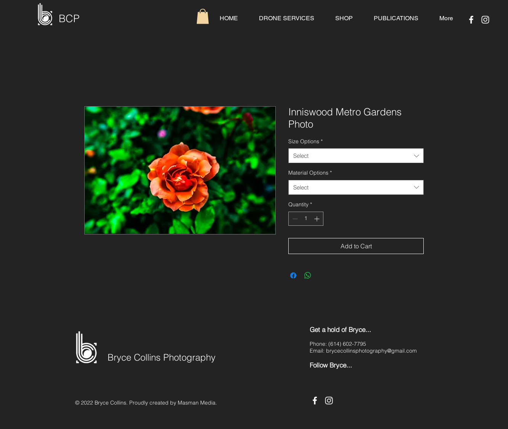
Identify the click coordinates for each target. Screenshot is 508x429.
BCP (69, 18)
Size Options (305, 141)
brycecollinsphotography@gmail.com (371, 350)
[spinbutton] (306, 218)
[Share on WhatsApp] (307, 275)
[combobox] (356, 155)
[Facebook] (471, 20)
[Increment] (317, 218)
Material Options (310, 172)
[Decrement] (294, 218)
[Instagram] (485, 20)
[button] (202, 16)
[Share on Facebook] (293, 275)
